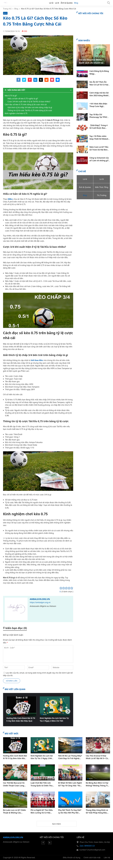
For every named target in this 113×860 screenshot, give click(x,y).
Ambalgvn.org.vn (40, 599)
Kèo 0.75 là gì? (11, 95)
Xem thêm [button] (56, 824)
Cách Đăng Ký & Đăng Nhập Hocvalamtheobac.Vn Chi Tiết (99, 75)
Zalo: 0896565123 (87, 846)
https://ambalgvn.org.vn (40, 602)
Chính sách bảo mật (92, 857)
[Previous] (8, 711)
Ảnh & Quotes (67, 3)
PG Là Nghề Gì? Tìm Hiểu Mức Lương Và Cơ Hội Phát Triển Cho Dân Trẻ (42, 813)
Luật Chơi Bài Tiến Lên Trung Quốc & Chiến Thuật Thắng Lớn (42, 785)
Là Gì (51, 3)
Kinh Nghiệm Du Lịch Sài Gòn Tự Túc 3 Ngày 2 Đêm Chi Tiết (54, 719)
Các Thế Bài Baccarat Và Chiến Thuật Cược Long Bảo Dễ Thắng (13, 785)
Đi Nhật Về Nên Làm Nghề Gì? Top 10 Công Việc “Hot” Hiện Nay (70, 785)
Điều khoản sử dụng (71, 857)
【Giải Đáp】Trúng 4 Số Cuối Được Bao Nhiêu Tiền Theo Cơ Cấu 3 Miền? (98, 129)
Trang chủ (7, 8)
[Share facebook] (18, 81)
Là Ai (57, 3)
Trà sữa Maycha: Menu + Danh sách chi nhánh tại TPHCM (91, 62)
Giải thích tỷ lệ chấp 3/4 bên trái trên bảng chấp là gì (30, 107)
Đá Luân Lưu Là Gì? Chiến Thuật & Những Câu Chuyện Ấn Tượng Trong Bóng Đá (14, 814)
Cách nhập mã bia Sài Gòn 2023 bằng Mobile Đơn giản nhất (99, 95)
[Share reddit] (46, 81)
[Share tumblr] (41, 81)
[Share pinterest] (30, 81)
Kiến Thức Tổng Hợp (40, 778)
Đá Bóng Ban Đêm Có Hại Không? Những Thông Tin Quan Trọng (97, 785)
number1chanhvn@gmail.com (92, 849)
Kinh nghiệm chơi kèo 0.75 (16, 113)
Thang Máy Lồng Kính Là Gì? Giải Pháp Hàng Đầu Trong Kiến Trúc (97, 813)
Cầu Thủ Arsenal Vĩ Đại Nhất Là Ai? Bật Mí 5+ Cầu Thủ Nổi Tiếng (97, 758)
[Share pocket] (52, 81)
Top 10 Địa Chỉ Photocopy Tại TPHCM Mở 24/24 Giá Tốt (99, 117)
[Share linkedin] (35, 81)
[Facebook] (43, 843)
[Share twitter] (24, 81)
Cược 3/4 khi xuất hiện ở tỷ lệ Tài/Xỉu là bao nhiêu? (29, 101)
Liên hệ (107, 857)
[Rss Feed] (49, 843)
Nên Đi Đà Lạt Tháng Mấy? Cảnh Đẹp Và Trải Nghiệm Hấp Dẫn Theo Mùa (70, 758)
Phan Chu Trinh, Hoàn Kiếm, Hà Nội (95, 842)
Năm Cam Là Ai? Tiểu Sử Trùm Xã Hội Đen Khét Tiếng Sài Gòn (98, 150)
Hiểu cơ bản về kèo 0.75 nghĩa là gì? (23, 98)
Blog (76, 3)
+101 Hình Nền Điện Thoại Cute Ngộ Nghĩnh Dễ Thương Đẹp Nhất (98, 107)
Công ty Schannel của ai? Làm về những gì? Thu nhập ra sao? (99, 160)
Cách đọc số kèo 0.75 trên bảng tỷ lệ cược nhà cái (26, 104)
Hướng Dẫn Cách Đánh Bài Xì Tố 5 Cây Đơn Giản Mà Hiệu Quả (20, 719)
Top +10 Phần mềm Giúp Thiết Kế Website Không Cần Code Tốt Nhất (99, 140)
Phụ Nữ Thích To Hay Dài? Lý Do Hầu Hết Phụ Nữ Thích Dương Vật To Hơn (69, 813)
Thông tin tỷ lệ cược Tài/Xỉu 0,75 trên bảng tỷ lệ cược (30, 110)
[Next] (67, 711)
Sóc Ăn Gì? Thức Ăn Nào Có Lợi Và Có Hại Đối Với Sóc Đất (98, 85)
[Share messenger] (58, 81)
